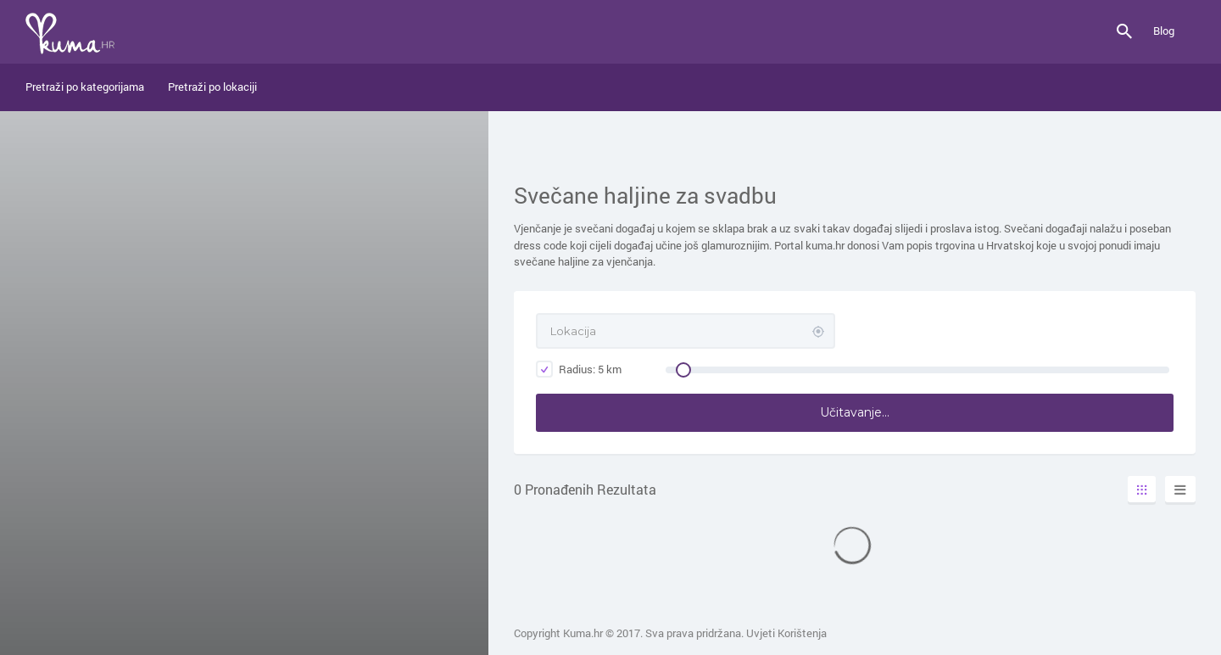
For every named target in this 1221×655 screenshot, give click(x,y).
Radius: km (579, 369)
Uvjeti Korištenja (786, 633)
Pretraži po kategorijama (84, 86)
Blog (1163, 30)
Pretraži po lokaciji (212, 86)
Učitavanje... (854, 412)
